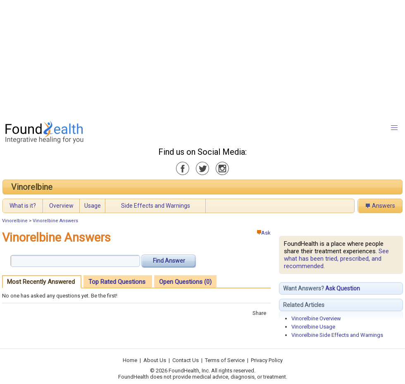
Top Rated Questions (116, 282)
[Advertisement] (184, 58)
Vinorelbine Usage (313, 327)
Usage (92, 205)
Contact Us (185, 360)
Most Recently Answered (41, 282)
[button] (394, 128)
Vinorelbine (31, 187)
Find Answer (169, 260)
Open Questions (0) (185, 282)
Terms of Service (225, 360)
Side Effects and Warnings (155, 205)
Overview (61, 205)
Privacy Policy (267, 360)
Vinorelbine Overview (316, 318)
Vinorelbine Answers (55, 220)
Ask (264, 233)
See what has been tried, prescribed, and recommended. (336, 258)
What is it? (23, 205)
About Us (154, 360)
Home (130, 360)
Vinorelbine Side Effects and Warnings (337, 335)
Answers (383, 205)
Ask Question (342, 288)
